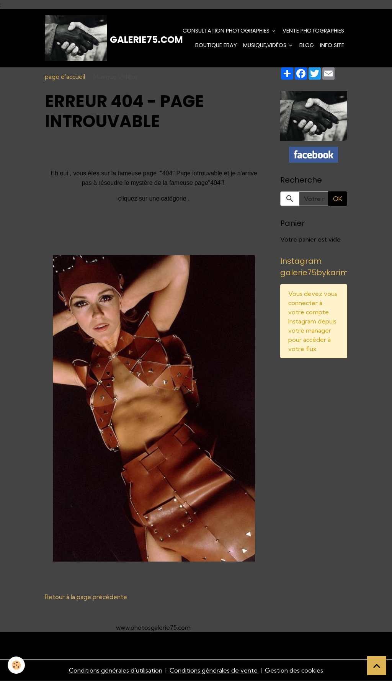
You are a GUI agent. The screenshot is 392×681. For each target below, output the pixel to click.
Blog (306, 45)
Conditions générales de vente (214, 670)
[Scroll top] (376, 665)
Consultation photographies (227, 30)
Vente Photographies (313, 30)
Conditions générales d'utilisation (115, 670)
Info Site (332, 45)
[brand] (89, 38)
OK (337, 199)
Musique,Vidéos (265, 45)
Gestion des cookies (294, 670)
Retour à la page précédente (86, 597)
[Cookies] (16, 665)
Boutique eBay (216, 45)
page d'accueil (65, 76)
